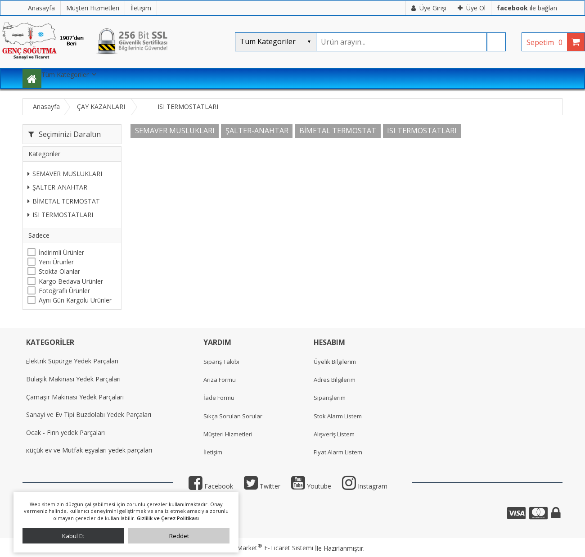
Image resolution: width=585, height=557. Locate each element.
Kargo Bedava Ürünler (71, 281)
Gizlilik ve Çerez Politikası (168, 518)
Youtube (311, 486)
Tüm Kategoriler (65, 74)
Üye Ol (472, 8)
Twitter (262, 486)
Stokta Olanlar (59, 271)
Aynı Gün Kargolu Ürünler (75, 300)
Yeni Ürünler (56, 262)
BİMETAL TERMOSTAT (63, 201)
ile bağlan (527, 8)
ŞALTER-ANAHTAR (57, 187)
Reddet (179, 536)
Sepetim (546, 42)
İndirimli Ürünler (61, 252)
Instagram (364, 486)
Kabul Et (73, 536)
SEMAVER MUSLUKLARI (64, 173)
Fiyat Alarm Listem (338, 452)
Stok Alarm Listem (338, 416)
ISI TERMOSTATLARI (60, 214)
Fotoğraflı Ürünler (64, 290)
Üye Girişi (428, 8)
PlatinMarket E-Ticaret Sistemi (266, 547)
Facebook (211, 486)
